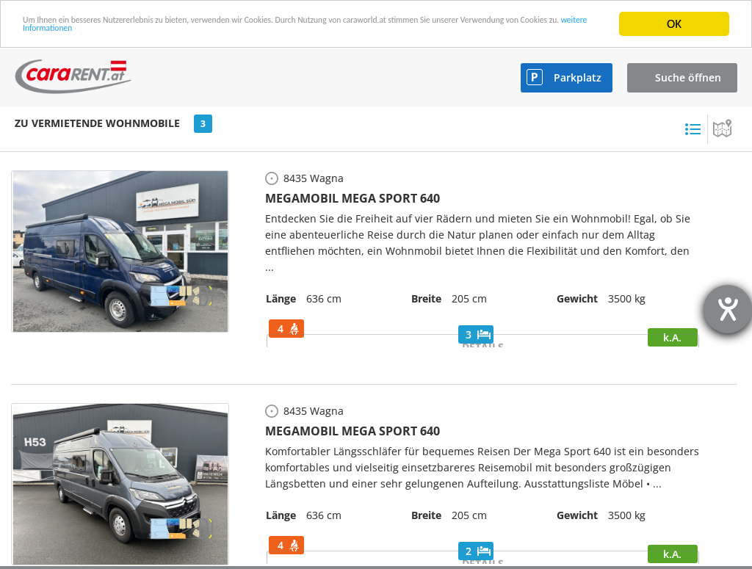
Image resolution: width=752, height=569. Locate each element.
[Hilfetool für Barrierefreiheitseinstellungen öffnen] (728, 309)
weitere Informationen (288, 37)
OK (674, 24)
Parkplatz (577, 77)
